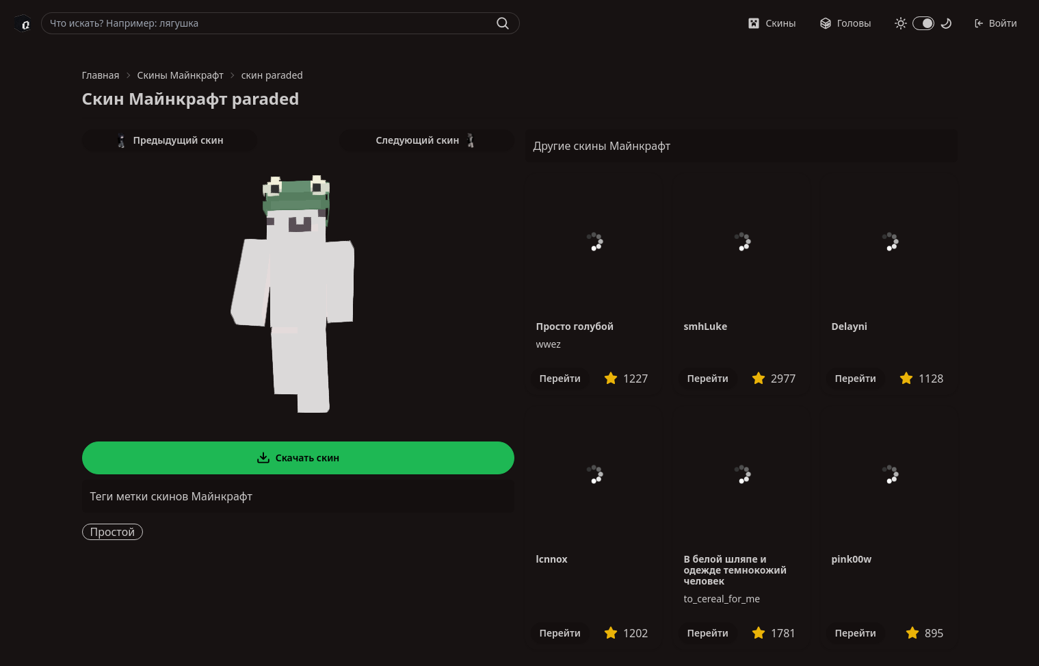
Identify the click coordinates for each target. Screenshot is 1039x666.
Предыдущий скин (169, 140)
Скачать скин (298, 458)
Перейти (560, 378)
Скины (771, 22)
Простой (112, 531)
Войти (995, 22)
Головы (845, 22)
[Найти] (503, 23)
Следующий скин (426, 140)
